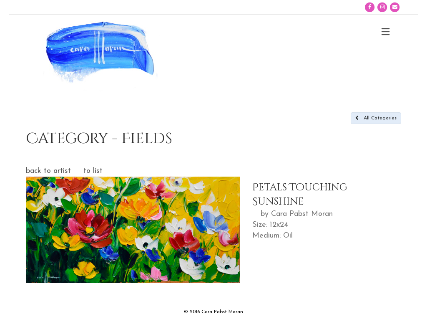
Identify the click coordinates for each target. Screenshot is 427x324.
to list (93, 171)
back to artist (48, 171)
